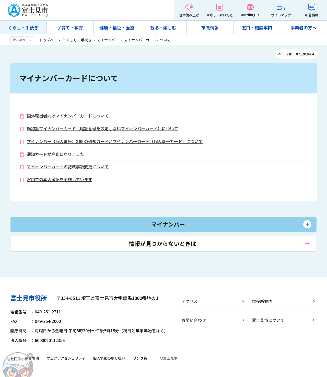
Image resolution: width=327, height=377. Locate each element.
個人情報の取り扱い (109, 358)
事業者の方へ (303, 27)
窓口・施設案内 (257, 27)
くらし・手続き (23, 27)
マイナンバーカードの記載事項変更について (68, 166)
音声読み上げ (189, 15)
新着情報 (311, 15)
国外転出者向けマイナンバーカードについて (68, 116)
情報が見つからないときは (162, 243)
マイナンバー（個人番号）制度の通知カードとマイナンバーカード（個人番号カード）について (115, 141)
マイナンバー (108, 39)
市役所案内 (262, 301)
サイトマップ (281, 15)
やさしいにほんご (219, 15)
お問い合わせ (193, 320)
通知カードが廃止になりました (55, 154)
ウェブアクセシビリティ (65, 358)
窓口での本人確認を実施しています (59, 179)
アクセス (189, 301)
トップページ (50, 39)
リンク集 (140, 358)
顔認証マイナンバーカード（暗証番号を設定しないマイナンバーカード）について (102, 128)
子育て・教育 (70, 27)
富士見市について (268, 320)
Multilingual (250, 15)
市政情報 (210, 27)
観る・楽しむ (163, 27)
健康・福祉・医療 (116, 27)
